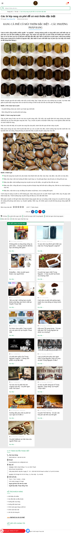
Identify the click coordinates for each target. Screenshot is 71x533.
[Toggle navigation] (2, 3)
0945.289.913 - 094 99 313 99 (17, 457)
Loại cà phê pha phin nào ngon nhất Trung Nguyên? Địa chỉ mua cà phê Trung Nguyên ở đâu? (49, 358)
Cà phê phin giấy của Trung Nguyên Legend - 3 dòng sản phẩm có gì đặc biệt (19, 358)
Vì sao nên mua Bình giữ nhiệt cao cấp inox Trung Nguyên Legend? (49, 245)
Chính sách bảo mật (13, 509)
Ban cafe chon (6, 219)
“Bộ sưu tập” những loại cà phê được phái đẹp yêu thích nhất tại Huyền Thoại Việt (20, 302)
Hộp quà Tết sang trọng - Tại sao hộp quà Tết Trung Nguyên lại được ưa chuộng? (49, 330)
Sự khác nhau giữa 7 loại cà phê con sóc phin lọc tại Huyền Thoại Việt (20, 330)
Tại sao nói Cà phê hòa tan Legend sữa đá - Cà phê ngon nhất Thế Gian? (19, 386)
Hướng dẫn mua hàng (14, 501)
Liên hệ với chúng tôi (13, 512)
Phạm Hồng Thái (10, 19)
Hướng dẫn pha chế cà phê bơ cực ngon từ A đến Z (19, 414)
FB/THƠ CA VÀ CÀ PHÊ (17, 517)
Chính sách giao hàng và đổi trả (16, 507)
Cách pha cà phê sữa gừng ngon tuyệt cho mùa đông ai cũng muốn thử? (49, 302)
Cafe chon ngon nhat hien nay (20, 219)
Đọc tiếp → (12, 251)
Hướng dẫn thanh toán (14, 504)
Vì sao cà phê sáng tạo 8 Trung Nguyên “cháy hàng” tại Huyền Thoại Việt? (48, 386)
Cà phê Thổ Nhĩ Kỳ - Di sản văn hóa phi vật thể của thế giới (49, 414)
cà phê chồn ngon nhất (15, 216)
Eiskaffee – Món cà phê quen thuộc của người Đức (19, 273)
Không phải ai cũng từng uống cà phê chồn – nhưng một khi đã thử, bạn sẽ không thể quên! (21, 245)
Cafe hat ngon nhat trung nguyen (54, 216)
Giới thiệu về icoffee (13, 496)
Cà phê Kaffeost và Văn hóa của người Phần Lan (20, 440)
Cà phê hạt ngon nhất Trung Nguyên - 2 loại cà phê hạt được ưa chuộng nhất (49, 274)
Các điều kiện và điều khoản (15, 499)
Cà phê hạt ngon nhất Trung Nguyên (33, 216)
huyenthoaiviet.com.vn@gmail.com (18, 462)
